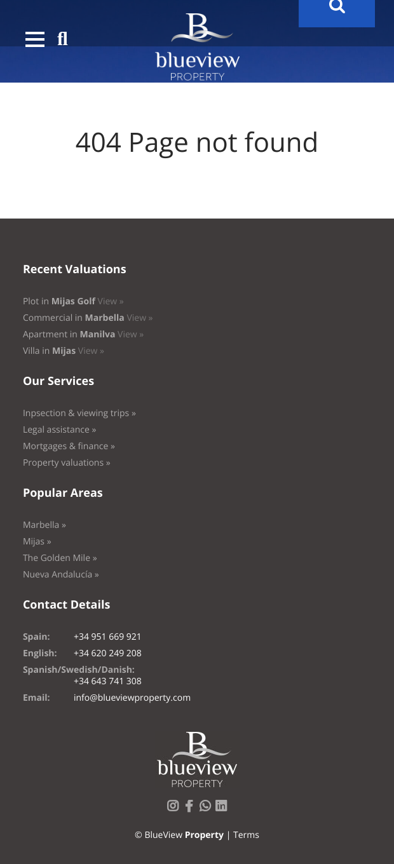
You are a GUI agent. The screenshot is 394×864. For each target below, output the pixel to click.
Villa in (63, 351)
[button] (34, 39)
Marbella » (44, 525)
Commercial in (88, 318)
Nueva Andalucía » (61, 575)
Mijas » (37, 542)
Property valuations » (67, 463)
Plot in (73, 301)
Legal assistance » (60, 430)
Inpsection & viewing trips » (79, 413)
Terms (246, 835)
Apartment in (83, 334)
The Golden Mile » (60, 558)
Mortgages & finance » (69, 446)
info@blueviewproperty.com (132, 698)
